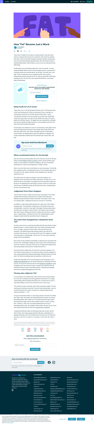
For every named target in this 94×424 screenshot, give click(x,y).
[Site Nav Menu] (7, 1)
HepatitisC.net (53, 382)
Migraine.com (53, 402)
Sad (34, 330)
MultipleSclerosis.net (55, 404)
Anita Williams (21, 47)
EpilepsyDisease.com (55, 377)
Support (28, 330)
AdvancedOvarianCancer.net (40, 379)
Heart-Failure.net (54, 379)
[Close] (91, 419)
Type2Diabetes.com (71, 408)
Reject (72, 419)
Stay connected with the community (25, 359)
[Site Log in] (82, 1)
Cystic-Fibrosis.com (38, 408)
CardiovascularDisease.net (40, 397)
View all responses (41, 100)
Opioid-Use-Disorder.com (72, 379)
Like (22, 330)
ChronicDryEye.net (38, 399)
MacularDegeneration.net (56, 397)
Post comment (35, 349)
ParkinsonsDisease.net (72, 382)
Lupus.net (52, 395)
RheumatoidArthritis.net (72, 393)
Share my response (42, 96)
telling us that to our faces (30, 160)
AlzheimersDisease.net (39, 384)
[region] (47, 419)
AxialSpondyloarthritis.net (40, 391)
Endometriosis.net (38, 411)
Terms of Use (24, 150)
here (48, 325)
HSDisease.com (54, 386)
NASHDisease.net (54, 408)
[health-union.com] (19, 375)
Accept (81, 419)
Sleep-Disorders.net (71, 399)
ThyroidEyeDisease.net (72, 406)
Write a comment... (20, 345)
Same (47, 330)
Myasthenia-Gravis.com (55, 406)
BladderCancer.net (38, 393)
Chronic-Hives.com (38, 402)
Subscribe (89, 1)
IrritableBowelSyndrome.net (56, 391)
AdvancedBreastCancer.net (40, 377)
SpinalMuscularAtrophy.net (73, 404)
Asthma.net (36, 386)
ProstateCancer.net (71, 386)
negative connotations (46, 263)
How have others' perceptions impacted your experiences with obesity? (42, 87)
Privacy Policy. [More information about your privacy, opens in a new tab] (10, 422)
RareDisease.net (70, 391)
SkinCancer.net (70, 397)
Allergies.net (36, 382)
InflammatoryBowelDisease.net (57, 388)
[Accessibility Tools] (75, 1)
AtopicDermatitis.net (38, 388)
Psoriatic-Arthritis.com (72, 388)
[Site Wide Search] (13, 1)
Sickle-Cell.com (70, 395)
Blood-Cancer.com (38, 395)
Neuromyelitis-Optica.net (56, 411)
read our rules (31, 338)
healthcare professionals (20, 261)
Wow (41, 330)
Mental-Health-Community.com (57, 399)
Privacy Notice (47, 148)
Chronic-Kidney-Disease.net (40, 404)
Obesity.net (69, 377)
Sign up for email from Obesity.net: (34, 142)
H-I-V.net (52, 384)
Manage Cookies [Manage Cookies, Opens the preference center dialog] (63, 419)
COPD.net (36, 406)
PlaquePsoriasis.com (72, 384)
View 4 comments (35, 341)
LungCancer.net (54, 393)
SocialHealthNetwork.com (73, 402)
